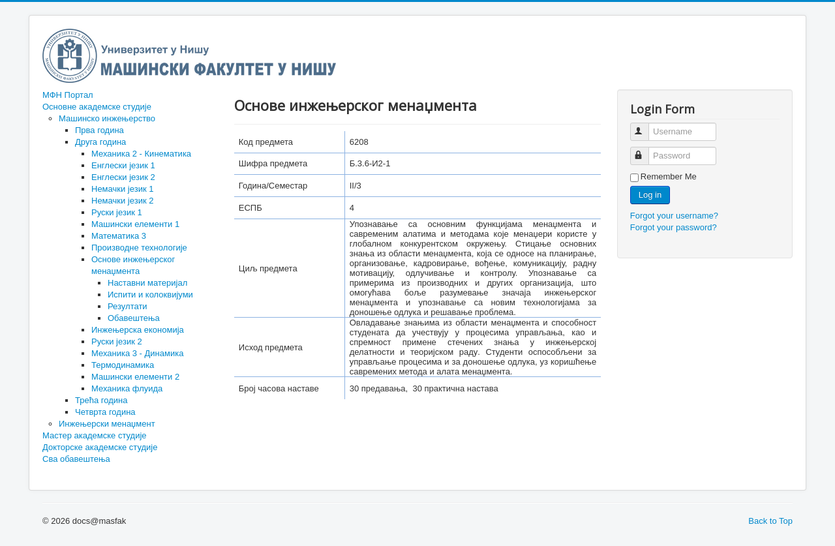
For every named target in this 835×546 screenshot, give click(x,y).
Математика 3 (118, 236)
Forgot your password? (673, 227)
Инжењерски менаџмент (107, 424)
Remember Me (669, 176)
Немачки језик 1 (122, 189)
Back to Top (770, 521)
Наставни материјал (147, 283)
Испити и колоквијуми (150, 294)
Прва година (99, 130)
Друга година (100, 142)
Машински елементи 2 (135, 377)
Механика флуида (126, 388)
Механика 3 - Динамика (137, 353)
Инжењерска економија (137, 330)
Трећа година (101, 400)
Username (645, 126)
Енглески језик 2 (123, 177)
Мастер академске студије (94, 435)
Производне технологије (139, 247)
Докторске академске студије (99, 447)
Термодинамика (122, 365)
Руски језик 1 (116, 212)
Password (645, 150)
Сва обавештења (76, 459)
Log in (650, 195)
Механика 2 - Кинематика (141, 154)
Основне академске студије (96, 107)
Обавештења (134, 318)
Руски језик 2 (116, 341)
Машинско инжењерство (107, 118)
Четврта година (105, 412)
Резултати (127, 306)
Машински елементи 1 (135, 224)
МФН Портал (67, 95)
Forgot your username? (674, 215)
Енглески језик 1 (123, 165)
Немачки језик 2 (122, 200)
